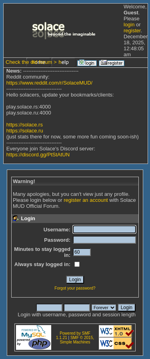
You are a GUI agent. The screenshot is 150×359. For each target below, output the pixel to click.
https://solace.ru (24, 131)
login (129, 25)
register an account (86, 200)
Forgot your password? (74, 288)
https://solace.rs (24, 125)
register (132, 31)
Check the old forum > (31, 62)
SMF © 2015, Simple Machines (77, 339)
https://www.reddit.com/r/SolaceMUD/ (49, 83)
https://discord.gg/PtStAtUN (38, 155)
